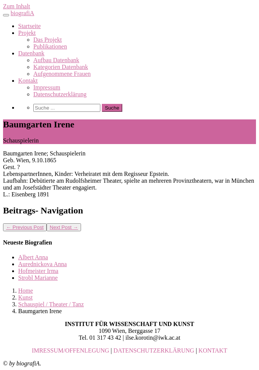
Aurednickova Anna (42, 264)
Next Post (64, 227)
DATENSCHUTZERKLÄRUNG (154, 350)
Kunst (25, 297)
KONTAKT (212, 350)
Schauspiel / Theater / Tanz (51, 304)
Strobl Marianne (38, 277)
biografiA (22, 13)
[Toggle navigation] (6, 15)
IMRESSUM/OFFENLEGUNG (70, 350)
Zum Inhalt (16, 6)
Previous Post (25, 227)
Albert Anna (33, 257)
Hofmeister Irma (38, 271)
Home (25, 290)
